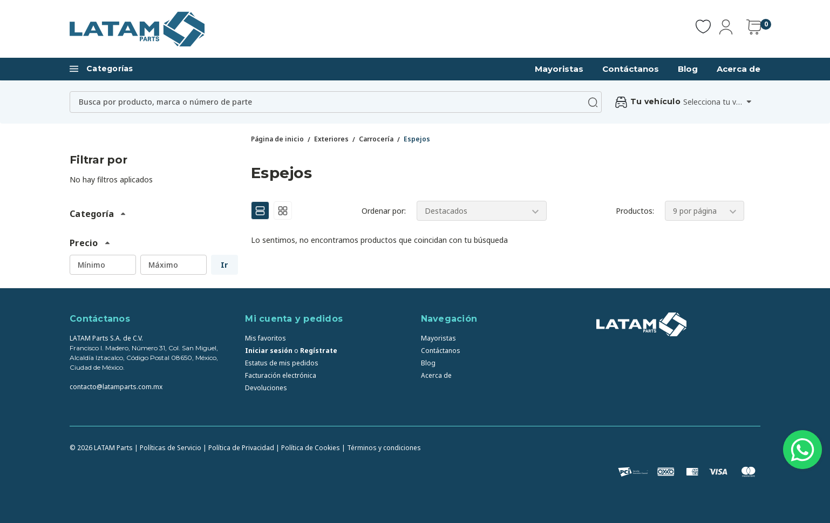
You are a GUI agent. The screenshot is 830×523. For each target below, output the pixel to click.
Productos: (635, 211)
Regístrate (318, 350)
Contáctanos (630, 69)
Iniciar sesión (268, 350)
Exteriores (331, 139)
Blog (688, 69)
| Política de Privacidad (238, 447)
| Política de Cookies (308, 447)
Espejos (417, 139)
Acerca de (738, 69)
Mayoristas (559, 69)
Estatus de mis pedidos (281, 363)
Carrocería (376, 139)
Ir (224, 265)
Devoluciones (266, 387)
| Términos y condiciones (381, 447)
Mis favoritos (265, 338)
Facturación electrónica (280, 375)
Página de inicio (277, 139)
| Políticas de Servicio (167, 447)
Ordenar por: (384, 211)
